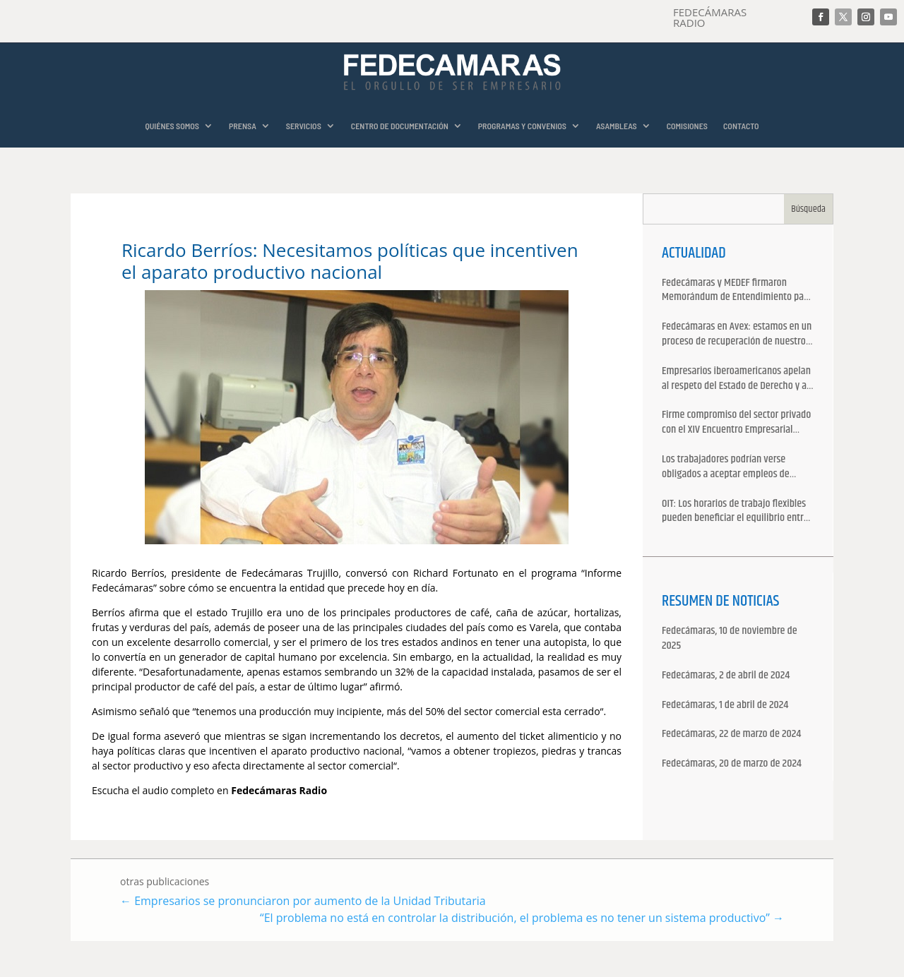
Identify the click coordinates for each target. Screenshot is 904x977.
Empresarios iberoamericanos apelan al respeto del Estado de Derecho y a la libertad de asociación (736, 379)
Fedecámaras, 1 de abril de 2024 (725, 705)
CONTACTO (741, 126)
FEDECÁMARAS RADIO (710, 17)
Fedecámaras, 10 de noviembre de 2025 (729, 639)
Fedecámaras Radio (280, 790)
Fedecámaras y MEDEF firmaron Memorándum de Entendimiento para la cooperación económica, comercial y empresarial (737, 291)
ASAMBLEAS (616, 126)
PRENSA (242, 126)
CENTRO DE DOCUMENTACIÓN (399, 126)
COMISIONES (687, 126)
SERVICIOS (303, 126)
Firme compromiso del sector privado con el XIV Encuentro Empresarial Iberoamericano (736, 423)
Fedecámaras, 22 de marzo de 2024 (731, 734)
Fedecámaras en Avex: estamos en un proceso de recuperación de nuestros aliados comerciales (736, 334)
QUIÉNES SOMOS (172, 126)
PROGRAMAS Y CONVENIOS (522, 126)
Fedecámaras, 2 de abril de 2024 (726, 676)
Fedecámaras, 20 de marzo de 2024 (732, 764)
